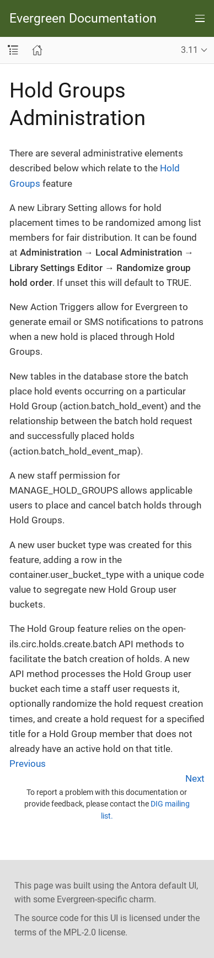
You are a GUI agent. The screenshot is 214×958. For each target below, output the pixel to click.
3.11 (189, 50)
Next (195, 778)
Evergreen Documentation (83, 18)
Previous (27, 763)
